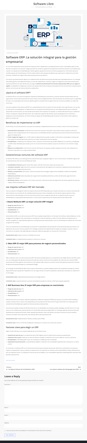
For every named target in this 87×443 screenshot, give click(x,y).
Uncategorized (10, 360)
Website (6, 423)
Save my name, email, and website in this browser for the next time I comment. (28, 430)
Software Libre (43, 4)
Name (6, 407)
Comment (7, 384)
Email (6, 415)
